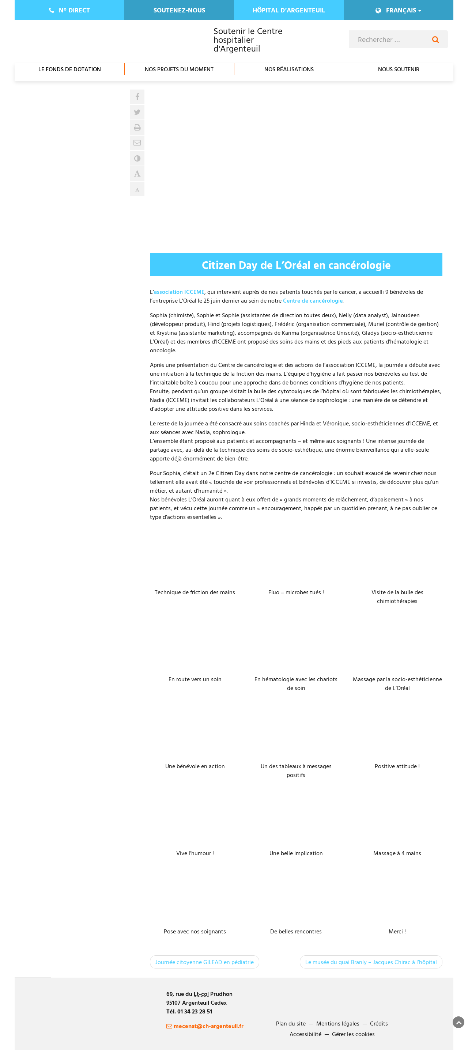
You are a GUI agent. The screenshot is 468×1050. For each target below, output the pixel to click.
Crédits (379, 1023)
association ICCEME (179, 291)
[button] (137, 143)
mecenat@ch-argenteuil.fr (205, 1025)
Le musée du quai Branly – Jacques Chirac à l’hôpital (371, 962)
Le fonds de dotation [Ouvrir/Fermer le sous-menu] (69, 69)
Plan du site (291, 1023)
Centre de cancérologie (313, 300)
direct (69, 10)
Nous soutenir (398, 69)
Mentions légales (337, 1023)
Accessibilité (305, 1034)
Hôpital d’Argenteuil (289, 10)
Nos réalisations (289, 69)
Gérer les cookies (353, 1034)
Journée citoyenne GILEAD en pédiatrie (204, 962)
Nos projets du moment (179, 69)
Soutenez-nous (179, 10)
